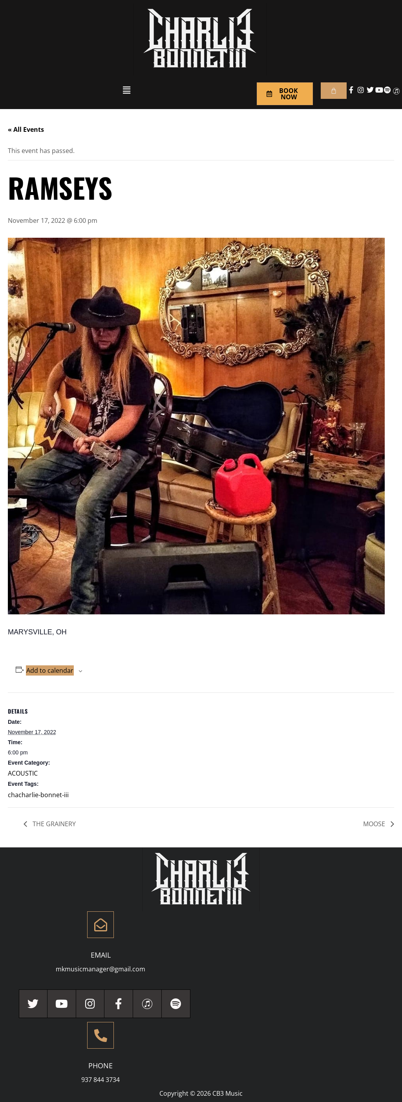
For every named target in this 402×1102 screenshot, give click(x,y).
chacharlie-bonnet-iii (38, 795)
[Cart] (334, 90)
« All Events (26, 129)
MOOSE (375, 824)
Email (101, 955)
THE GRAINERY (53, 824)
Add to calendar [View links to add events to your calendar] (49, 670)
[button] (126, 89)
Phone (100, 1065)
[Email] (100, 924)
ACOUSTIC (23, 773)
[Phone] (100, 1035)
